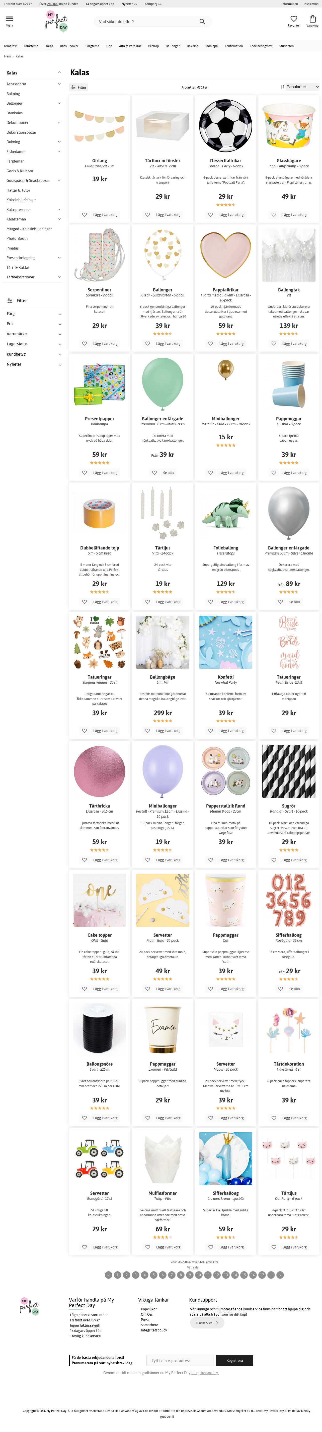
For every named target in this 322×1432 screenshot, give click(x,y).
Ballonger (173, 46)
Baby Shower (69, 46)
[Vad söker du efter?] (153, 22)
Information (289, 4)
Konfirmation (234, 46)
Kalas (49, 46)
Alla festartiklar (130, 46)
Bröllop (153, 46)
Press (145, 1319)
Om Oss (147, 1314)
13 (226, 1274)
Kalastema (31, 46)
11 (208, 1274)
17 (262, 1274)
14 (235, 1274)
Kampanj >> (153, 4)
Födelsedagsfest (261, 46)
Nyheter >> (129, 4)
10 (199, 1274)
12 (217, 1274)
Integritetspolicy (154, 1330)
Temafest (10, 46)
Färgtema (92, 46)
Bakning (192, 46)
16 (253, 1274)
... (271, 1274)
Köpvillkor (149, 1309)
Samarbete (149, 1325)
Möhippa (211, 46)
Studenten (286, 46)
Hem (7, 56)
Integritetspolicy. (205, 1372)
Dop (109, 46)
